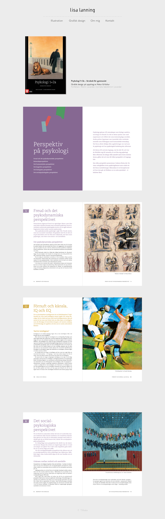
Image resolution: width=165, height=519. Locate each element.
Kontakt (109, 20)
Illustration (57, 20)
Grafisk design (77, 20)
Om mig (95, 20)
